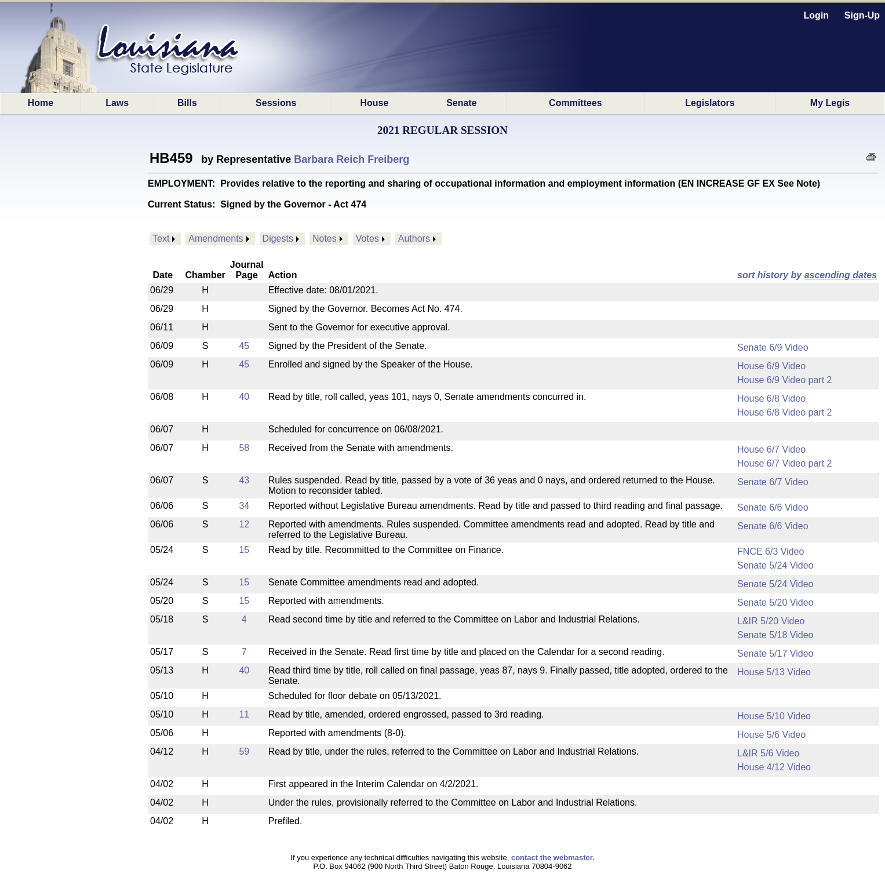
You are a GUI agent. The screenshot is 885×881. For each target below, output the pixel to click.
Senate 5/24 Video (775, 565)
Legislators (709, 103)
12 (244, 524)
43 (244, 480)
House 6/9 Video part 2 (784, 380)
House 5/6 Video (771, 735)
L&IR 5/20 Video (770, 621)
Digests (278, 238)
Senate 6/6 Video (772, 507)
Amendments (215, 238)
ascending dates (840, 275)
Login (816, 15)
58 (244, 448)
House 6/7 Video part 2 (784, 463)
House (374, 103)
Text (160, 238)
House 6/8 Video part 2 (784, 412)
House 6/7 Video (771, 449)
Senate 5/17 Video (775, 653)
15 (244, 550)
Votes (367, 238)
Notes (324, 238)
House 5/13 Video (774, 672)
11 (244, 714)
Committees (575, 103)
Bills (187, 103)
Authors (414, 238)
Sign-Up (862, 15)
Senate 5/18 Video (775, 635)
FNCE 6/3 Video (770, 551)
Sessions (276, 103)
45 (244, 346)
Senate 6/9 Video (772, 347)
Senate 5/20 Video (775, 602)
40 (244, 397)
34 (244, 506)
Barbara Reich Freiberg (351, 159)
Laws (117, 103)
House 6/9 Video (771, 366)
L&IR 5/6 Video (768, 753)
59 (244, 751)
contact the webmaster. (553, 857)
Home (40, 103)
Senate (461, 103)
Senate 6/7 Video (772, 482)
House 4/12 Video (774, 767)
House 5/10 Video (774, 716)
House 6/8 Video (771, 398)
